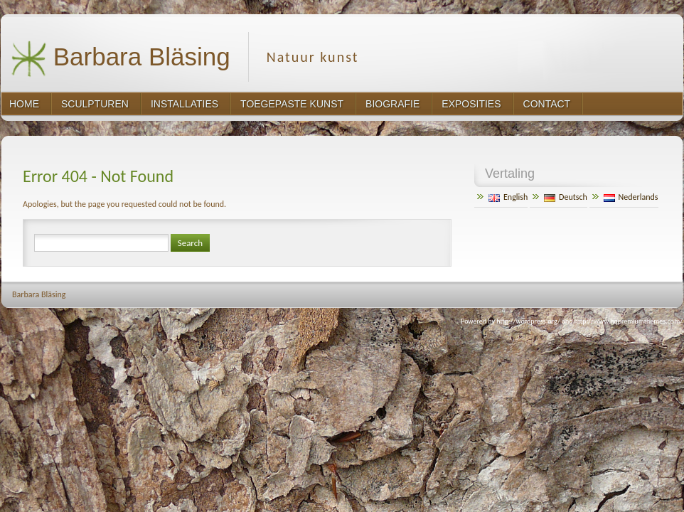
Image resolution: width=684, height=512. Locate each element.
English (508, 197)
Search (190, 243)
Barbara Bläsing (120, 59)
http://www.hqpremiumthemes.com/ (629, 321)
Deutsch (565, 197)
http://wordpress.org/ (528, 321)
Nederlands (631, 197)
